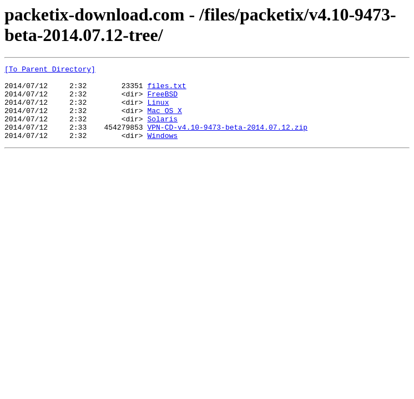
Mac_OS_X (164, 120)
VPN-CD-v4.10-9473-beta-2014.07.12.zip (227, 140)
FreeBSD (162, 100)
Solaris (162, 130)
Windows (162, 150)
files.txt (166, 90)
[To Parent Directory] (49, 70)
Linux (158, 110)
